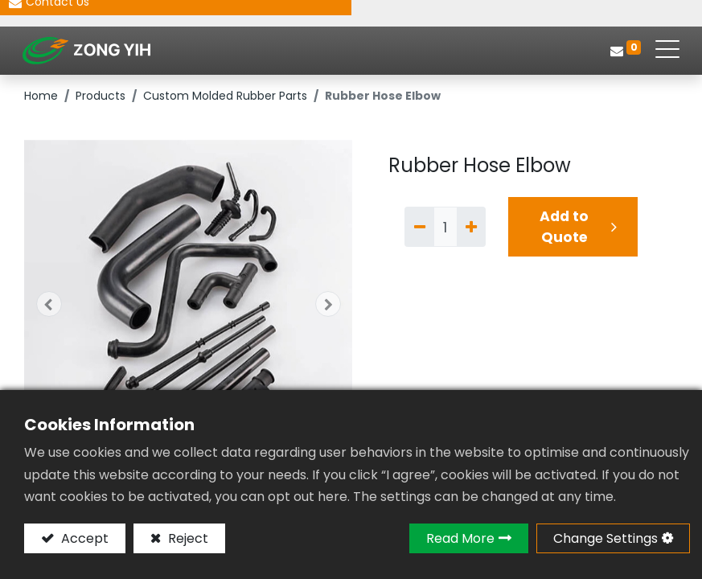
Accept (83, 538)
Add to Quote (564, 231)
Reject (186, 538)
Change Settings (605, 538)
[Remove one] (418, 231)
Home (41, 100)
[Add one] (471, 231)
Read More (460, 538)
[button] (48, 308)
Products (100, 100)
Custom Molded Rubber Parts (225, 100)
